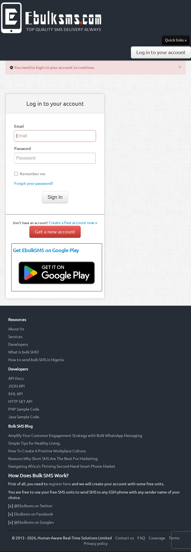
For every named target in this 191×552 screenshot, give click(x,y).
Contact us (124, 538)
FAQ (141, 538)
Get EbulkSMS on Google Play (46, 250)
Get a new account (55, 231)
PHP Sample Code (23, 409)
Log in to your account (161, 52)
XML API (15, 394)
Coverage (157, 538)
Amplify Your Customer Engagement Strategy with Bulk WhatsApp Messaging (75, 435)
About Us (16, 329)
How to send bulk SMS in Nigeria (36, 360)
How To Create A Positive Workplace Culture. (47, 451)
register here (60, 484)
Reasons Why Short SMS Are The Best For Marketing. (53, 458)
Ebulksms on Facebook (33, 514)
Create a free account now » (73, 223)
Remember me (32, 174)
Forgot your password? (33, 183)
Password (22, 148)
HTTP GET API (20, 401)
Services (15, 336)
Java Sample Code (23, 417)
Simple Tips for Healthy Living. (34, 443)
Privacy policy (96, 543)
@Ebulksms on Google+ (34, 522)
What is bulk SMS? (23, 352)
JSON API (16, 386)
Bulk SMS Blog (20, 426)
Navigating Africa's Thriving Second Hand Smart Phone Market (61, 466)
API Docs (16, 378)
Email (19, 126)
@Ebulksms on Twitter (33, 506)
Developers (18, 344)
